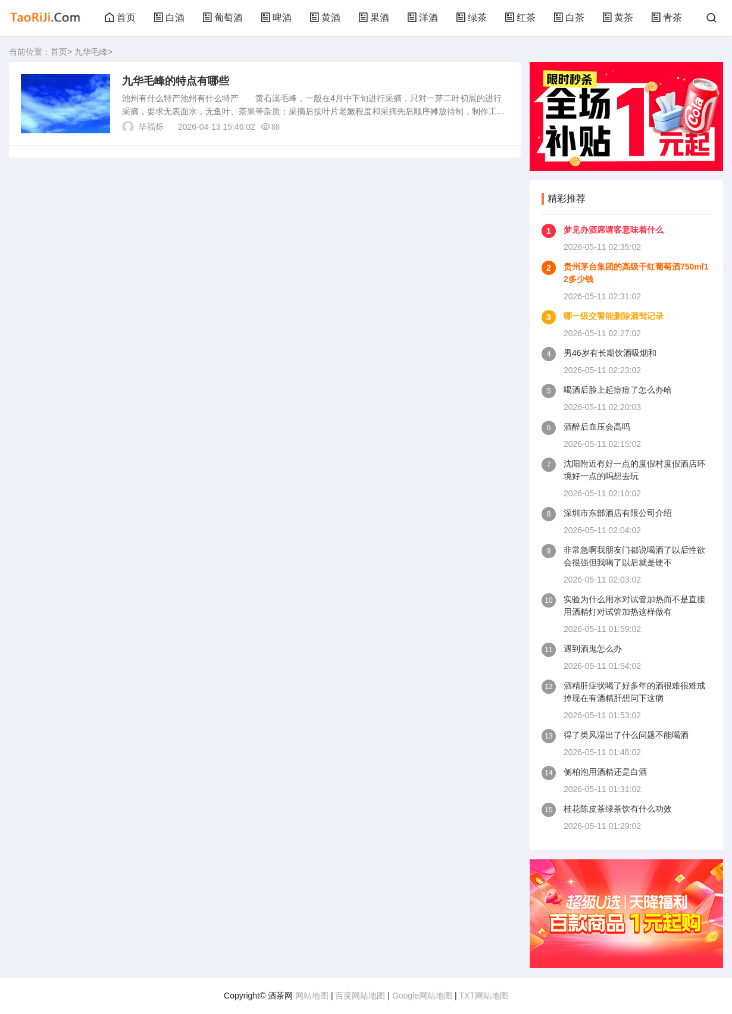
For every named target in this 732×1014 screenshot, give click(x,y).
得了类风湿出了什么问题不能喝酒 (626, 735)
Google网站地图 (422, 995)
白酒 (169, 17)
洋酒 (422, 17)
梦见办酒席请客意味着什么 (614, 229)
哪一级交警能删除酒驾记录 (614, 316)
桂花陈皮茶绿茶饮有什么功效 (618, 808)
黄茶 (617, 17)
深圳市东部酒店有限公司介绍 (618, 513)
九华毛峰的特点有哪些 (175, 81)
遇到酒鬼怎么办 (593, 648)
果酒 (373, 17)
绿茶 (471, 17)
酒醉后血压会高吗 (597, 426)
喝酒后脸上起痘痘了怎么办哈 (618, 390)
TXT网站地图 (483, 995)
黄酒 (324, 17)
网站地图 (312, 995)
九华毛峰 (91, 52)
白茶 (568, 17)
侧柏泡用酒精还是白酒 (605, 772)
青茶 (666, 17)
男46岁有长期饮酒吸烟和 (610, 353)
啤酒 (276, 17)
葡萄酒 (222, 17)
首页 (120, 17)
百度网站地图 (360, 995)
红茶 (520, 17)
